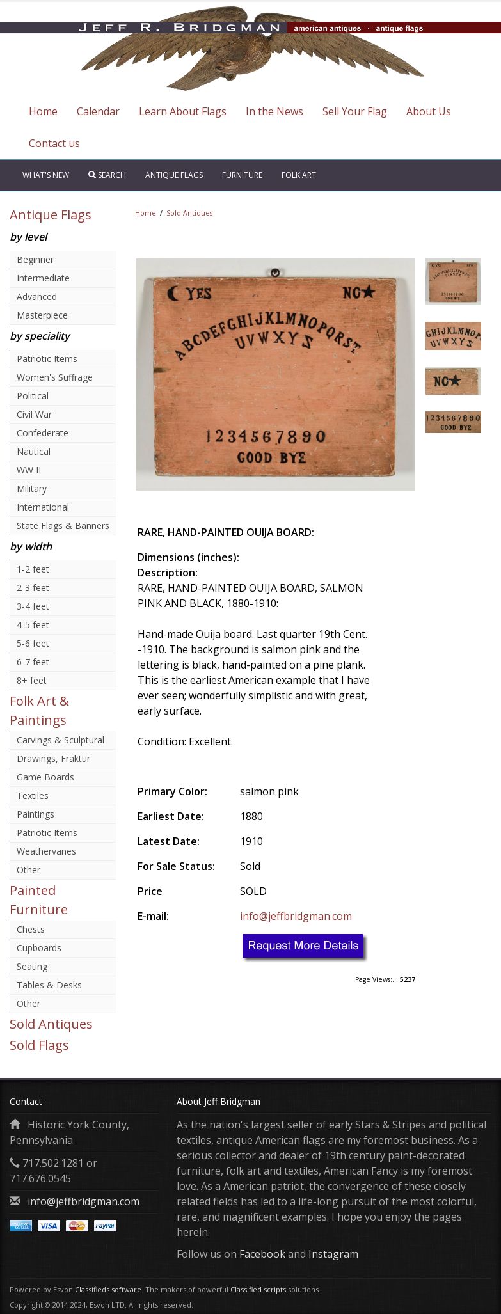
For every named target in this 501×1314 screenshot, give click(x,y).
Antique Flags (174, 175)
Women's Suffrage (55, 377)
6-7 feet (33, 662)
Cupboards (39, 948)
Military (32, 488)
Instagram (333, 1254)
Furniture (242, 175)
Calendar (98, 111)
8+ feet (32, 680)
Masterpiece (42, 315)
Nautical (34, 451)
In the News (274, 111)
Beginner (35, 259)
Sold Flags (39, 1045)
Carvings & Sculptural (60, 740)
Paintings (35, 814)
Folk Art (299, 175)
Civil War (34, 414)
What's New (45, 175)
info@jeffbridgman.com (296, 916)
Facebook (262, 1254)
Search (107, 175)
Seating (32, 966)
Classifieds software (108, 1289)
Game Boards (45, 777)
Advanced (37, 296)
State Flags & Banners (63, 525)
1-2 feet (33, 569)
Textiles (33, 795)
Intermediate (43, 278)
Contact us (54, 143)
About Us (428, 111)
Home (43, 111)
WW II (29, 470)
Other (28, 870)
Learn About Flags (183, 111)
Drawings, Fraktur (53, 758)
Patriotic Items (47, 358)
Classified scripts (258, 1289)
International (43, 507)
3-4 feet (33, 606)
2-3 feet (33, 588)
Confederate (42, 433)
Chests (31, 929)
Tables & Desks (49, 985)
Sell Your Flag (354, 111)
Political (33, 396)
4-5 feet (33, 625)
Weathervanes (46, 851)
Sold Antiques (51, 1024)
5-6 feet (33, 643)
